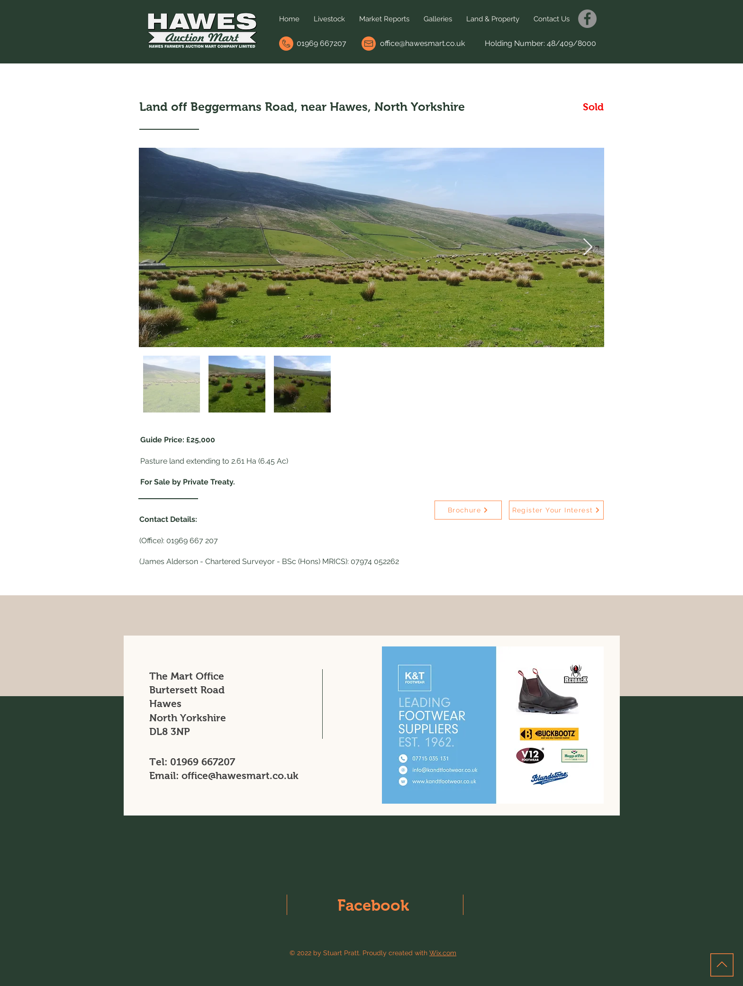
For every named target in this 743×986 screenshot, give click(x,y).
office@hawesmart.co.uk (422, 43)
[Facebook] (587, 18)
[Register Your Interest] (556, 510)
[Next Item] (587, 247)
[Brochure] (468, 510)
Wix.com (442, 953)
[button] (329, 19)
